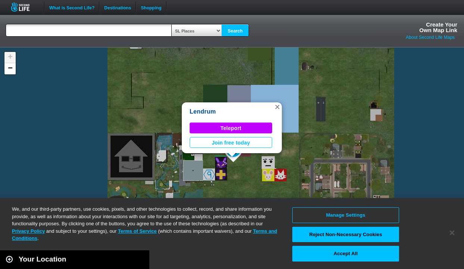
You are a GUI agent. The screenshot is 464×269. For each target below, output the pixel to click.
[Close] (452, 233)
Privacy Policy (28, 231)
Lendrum (203, 111)
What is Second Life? (71, 7)
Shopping (151, 7)
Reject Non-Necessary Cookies (345, 234)
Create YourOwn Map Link (438, 27)
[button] (277, 106)
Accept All (346, 253)
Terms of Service (137, 231)
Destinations (117, 7)
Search (235, 31)
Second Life (24, 7)
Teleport (231, 128)
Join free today (231, 143)
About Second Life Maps (430, 37)
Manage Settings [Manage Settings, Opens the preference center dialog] (345, 215)
